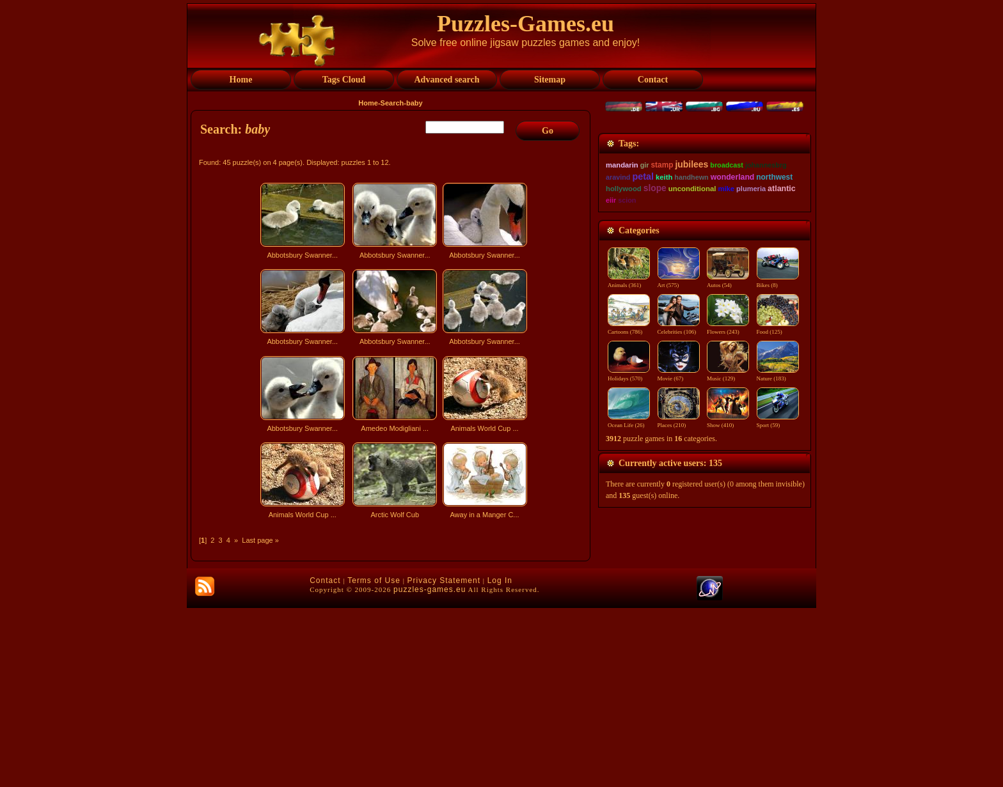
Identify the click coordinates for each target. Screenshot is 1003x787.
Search (392, 103)
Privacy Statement (443, 759)
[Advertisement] (392, 635)
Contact (325, 759)
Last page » (260, 540)
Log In (499, 759)
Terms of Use (373, 759)
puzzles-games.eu (429, 768)
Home (368, 103)
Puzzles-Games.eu (525, 23)
